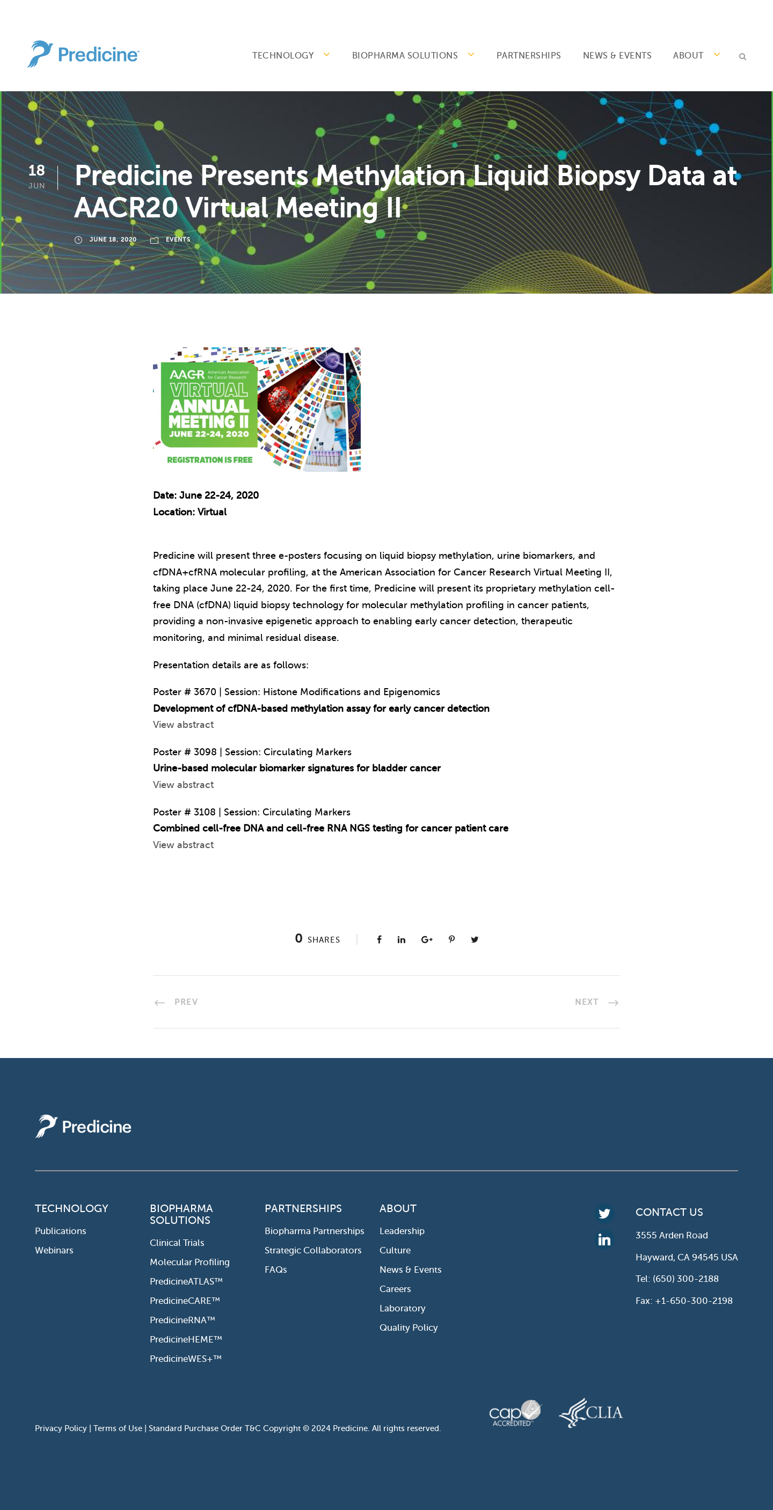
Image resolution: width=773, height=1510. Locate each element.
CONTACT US (669, 1212)
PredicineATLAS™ (186, 1281)
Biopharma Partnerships (314, 1231)
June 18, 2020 (113, 239)
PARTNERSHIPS (529, 56)
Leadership (402, 1231)
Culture (395, 1250)
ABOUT (688, 56)
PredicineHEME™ (186, 1339)
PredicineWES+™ (186, 1359)
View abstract (183, 724)
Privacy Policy (61, 1428)
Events (178, 239)
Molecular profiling (190, 1262)
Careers (395, 1289)
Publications (60, 1231)
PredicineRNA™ (182, 1320)
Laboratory (403, 1308)
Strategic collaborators (313, 1250)
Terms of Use (117, 1428)
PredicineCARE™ (185, 1301)
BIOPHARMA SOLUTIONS (405, 56)
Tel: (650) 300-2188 (677, 1279)
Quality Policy (409, 1328)
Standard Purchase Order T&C (206, 1428)
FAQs (276, 1270)
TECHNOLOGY (282, 56)
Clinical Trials (177, 1243)
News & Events (617, 56)
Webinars (54, 1250)
